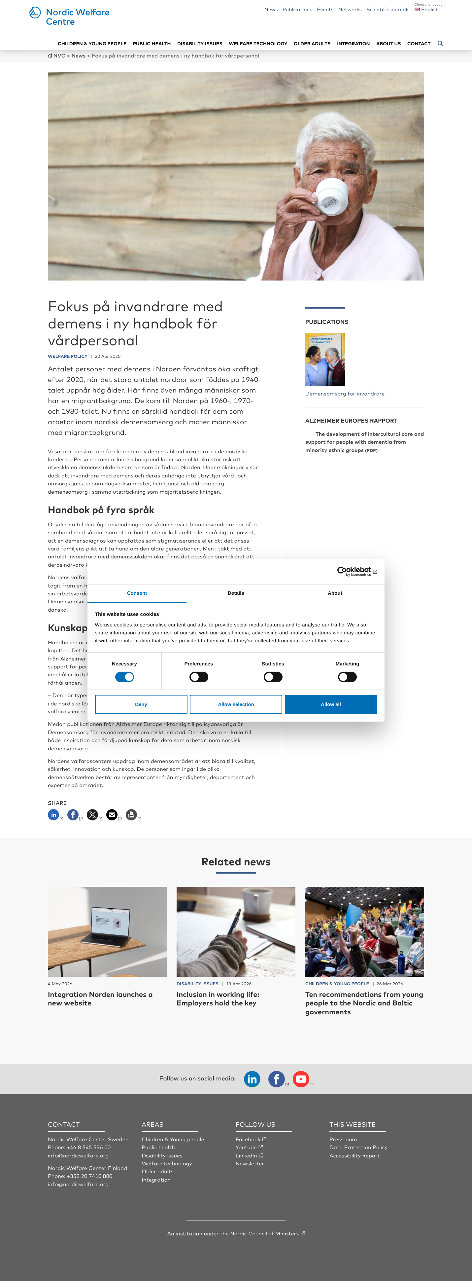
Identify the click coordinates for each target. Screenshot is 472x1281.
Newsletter (250, 1162)
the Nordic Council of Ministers (259, 1232)
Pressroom (343, 1138)
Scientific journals (388, 9)
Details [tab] (236, 593)
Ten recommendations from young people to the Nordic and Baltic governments (360, 1002)
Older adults (312, 43)
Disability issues (199, 43)
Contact (418, 43)
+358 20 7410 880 (90, 1175)
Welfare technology (258, 43)
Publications (297, 9)
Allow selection (236, 704)
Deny (141, 704)
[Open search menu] (440, 43)
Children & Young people (173, 1138)
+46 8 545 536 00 (89, 1146)
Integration (353, 43)
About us (388, 43)
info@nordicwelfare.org (78, 1154)
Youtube (246, 1146)
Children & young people (92, 43)
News (271, 9)
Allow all (331, 704)
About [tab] (335, 593)
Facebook (248, 1138)
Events (325, 9)
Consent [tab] (137, 593)
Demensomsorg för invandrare (345, 392)
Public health (152, 43)
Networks (350, 9)
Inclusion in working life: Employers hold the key (219, 998)
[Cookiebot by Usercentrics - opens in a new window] (348, 571)
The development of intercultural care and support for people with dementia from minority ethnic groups (364, 441)
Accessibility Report (354, 1154)
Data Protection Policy (358, 1146)
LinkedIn (246, 1154)
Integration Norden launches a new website (101, 998)
